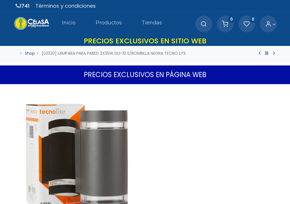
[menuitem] (64, 24)
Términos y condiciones (65, 5)
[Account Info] (268, 24)
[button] (271, 90)
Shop (30, 53)
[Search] (202, 24)
